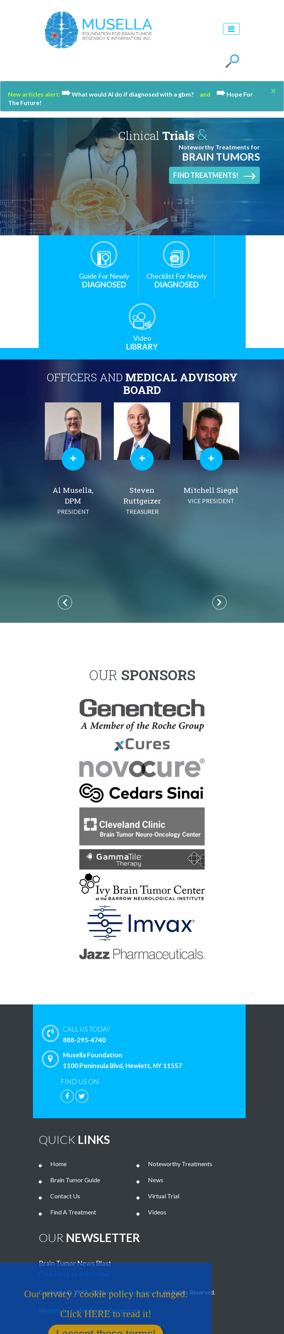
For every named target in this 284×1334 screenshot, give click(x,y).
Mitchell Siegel (211, 495)
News (155, 1179)
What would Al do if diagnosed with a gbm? (130, 94)
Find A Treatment (73, 1212)
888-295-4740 (152, 1034)
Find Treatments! (214, 175)
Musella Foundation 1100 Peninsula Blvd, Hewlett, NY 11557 (114, 1060)
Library (142, 342)
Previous (65, 602)
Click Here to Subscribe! (75, 1274)
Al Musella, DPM (73, 501)
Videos (157, 1212)
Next (219, 602)
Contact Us (65, 1195)
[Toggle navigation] (231, 29)
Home (58, 1163)
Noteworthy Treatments (180, 1163)
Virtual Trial (163, 1195)
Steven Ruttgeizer (142, 501)
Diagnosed (104, 280)
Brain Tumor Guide (75, 1179)
